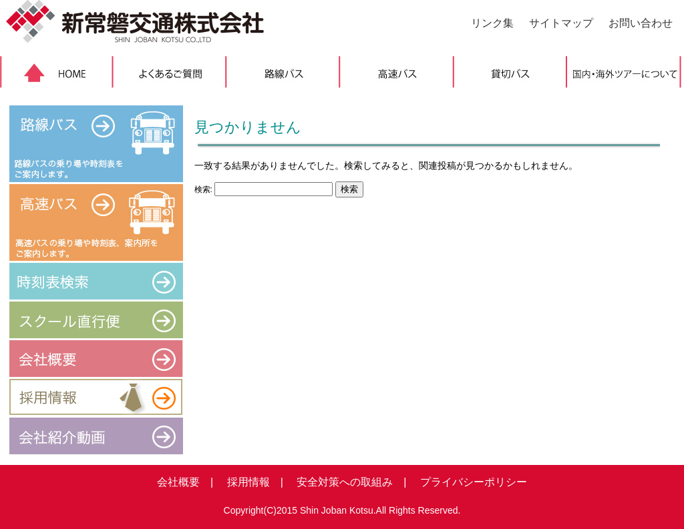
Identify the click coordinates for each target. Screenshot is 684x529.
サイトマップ (561, 23)
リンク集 (492, 23)
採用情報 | (249, 482)
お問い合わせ (641, 23)
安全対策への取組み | (346, 482)
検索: (203, 189)
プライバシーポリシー (468, 482)
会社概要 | (185, 482)
